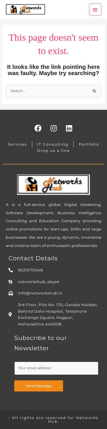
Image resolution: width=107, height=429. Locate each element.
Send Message (39, 386)
